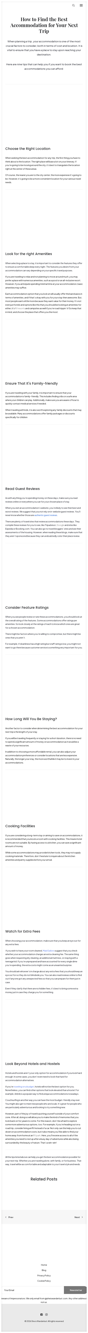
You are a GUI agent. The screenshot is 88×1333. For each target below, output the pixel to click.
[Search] (72, 5)
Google (60, 525)
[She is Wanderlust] (20, 5)
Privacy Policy (44, 1275)
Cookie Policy (44, 1280)
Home (44, 1264)
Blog (44, 1270)
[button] (81, 5)
